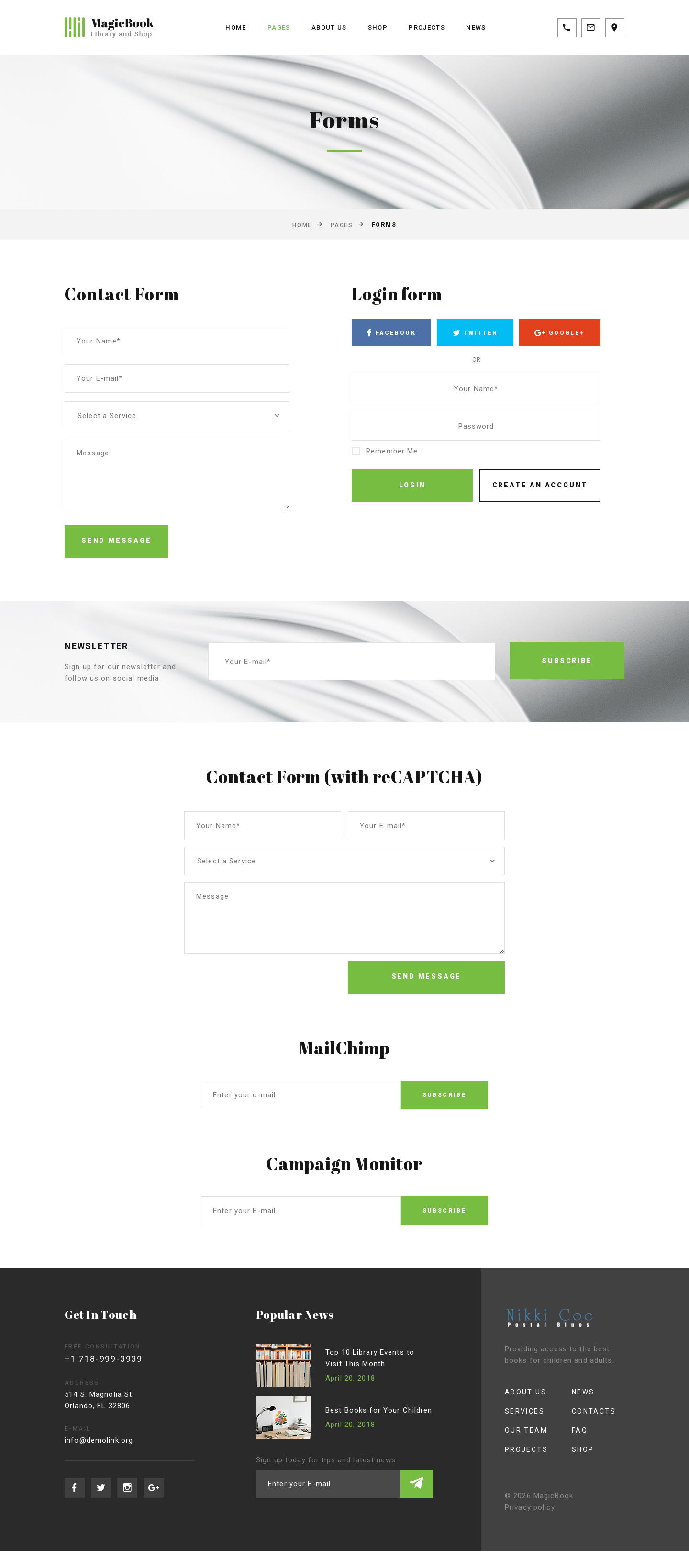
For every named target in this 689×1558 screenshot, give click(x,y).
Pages (276, 27)
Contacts (585, 1418)
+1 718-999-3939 (105, 1365)
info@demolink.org (102, 1447)
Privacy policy (520, 1514)
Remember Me (385, 453)
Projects (428, 27)
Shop (377, 27)
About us (327, 27)
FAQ (570, 1437)
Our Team (517, 1437)
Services (515, 1418)
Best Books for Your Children (380, 1417)
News (480, 27)
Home (232, 27)
